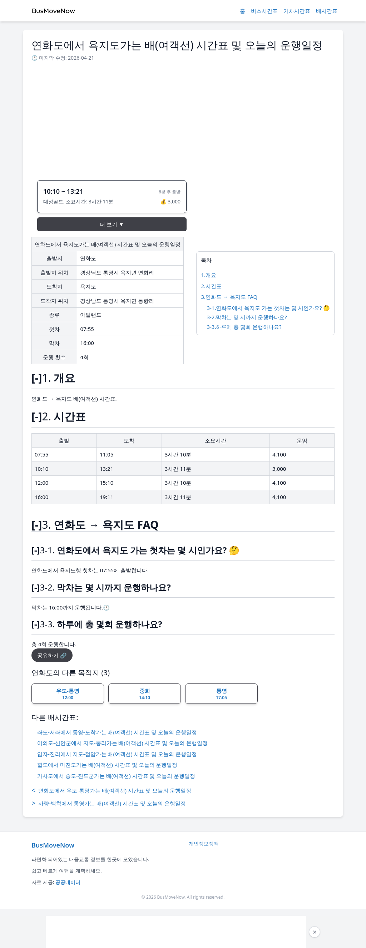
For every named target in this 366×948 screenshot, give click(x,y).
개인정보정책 (204, 843)
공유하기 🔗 (52, 655)
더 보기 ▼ (112, 224)
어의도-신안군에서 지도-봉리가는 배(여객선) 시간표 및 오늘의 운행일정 (122, 742)
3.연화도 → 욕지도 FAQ (229, 296)
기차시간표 (296, 10)
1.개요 (208, 274)
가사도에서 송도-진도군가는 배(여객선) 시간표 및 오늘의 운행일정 (116, 775)
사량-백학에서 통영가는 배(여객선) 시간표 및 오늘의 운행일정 (108, 803)
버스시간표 (264, 10)
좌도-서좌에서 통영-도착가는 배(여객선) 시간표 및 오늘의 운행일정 (117, 732)
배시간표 (326, 10)
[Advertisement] (183, 119)
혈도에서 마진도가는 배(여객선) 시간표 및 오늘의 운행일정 (107, 764)
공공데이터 (67, 882)
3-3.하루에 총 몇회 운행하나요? (244, 326)
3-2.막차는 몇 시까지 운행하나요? (247, 317)
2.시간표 (211, 286)
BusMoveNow (52, 845)
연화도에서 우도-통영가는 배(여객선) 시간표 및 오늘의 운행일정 (111, 790)
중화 (144, 694)
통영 (221, 694)
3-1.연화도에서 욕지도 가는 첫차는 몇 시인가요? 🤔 (268, 307)
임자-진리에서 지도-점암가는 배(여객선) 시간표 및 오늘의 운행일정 (117, 753)
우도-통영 (67, 694)
